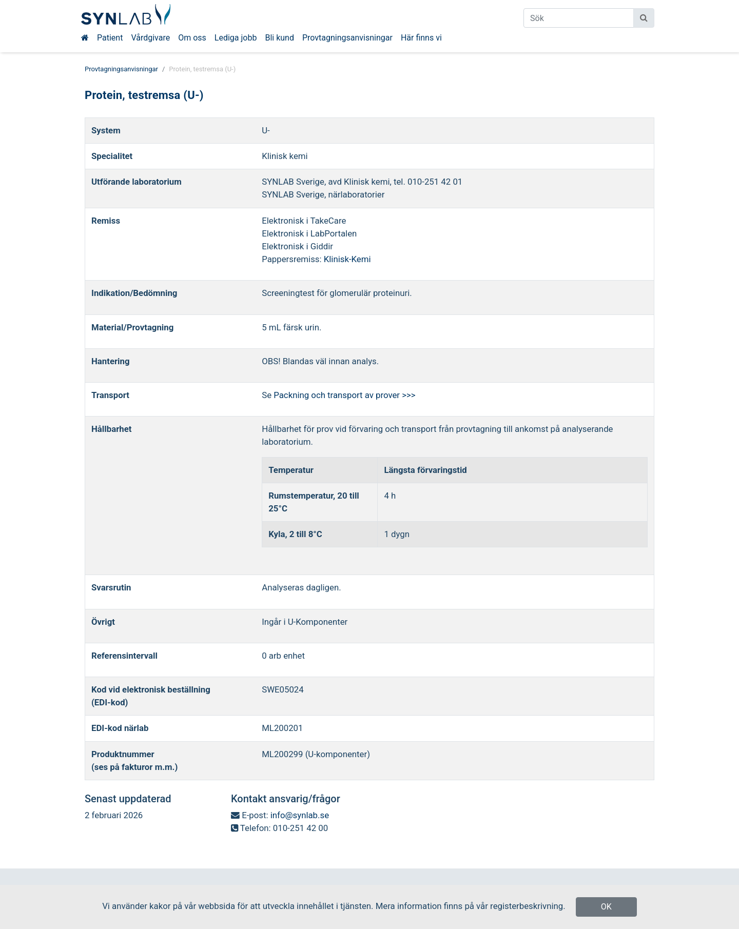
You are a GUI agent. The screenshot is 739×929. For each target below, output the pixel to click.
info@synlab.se (299, 815)
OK (606, 907)
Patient (110, 38)
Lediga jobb (236, 38)
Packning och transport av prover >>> (344, 395)
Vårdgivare (150, 38)
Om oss (192, 38)
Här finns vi (421, 38)
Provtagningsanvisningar (347, 38)
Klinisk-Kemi (347, 259)
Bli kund (279, 38)
